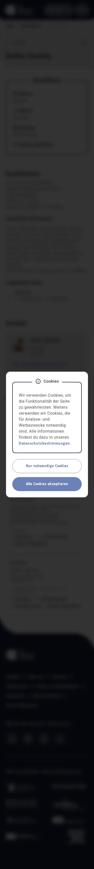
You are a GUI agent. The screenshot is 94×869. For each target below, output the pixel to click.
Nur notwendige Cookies (47, 466)
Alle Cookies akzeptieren (47, 484)
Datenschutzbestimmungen (44, 444)
